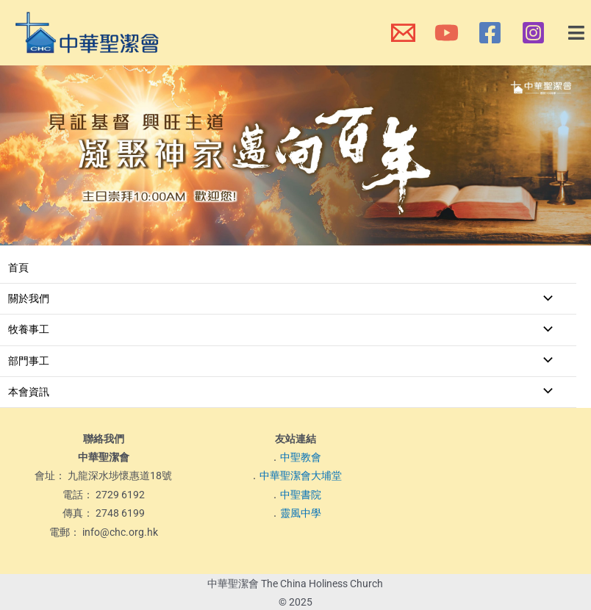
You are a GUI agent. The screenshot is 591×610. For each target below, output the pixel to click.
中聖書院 (300, 494)
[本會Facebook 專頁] (490, 32)
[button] (577, 33)
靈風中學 (300, 513)
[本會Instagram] (533, 32)
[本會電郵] (403, 32)
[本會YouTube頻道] (446, 32)
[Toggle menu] (544, 299)
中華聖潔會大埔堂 (300, 475)
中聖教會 (300, 457)
